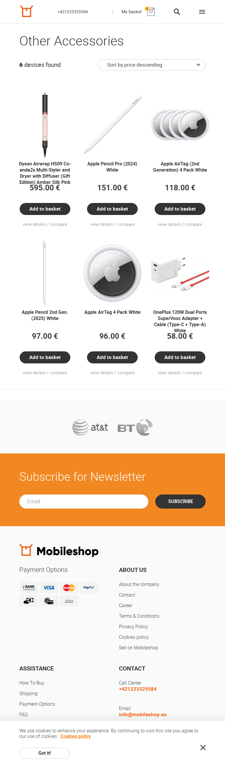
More (69, 601)
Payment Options (37, 704)
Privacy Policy (133, 626)
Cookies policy (134, 637)
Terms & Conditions (139, 616)
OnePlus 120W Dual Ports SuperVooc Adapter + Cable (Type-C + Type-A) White (180, 321)
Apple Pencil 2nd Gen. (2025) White (45, 315)
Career (125, 605)
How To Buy (31, 683)
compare (58, 224)
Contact (127, 595)
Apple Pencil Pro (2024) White (112, 167)
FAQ (23, 714)
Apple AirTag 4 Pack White (112, 312)
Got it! (44, 753)
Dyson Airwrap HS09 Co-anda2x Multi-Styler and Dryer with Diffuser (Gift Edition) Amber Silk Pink (45, 173)
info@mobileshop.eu (143, 714)
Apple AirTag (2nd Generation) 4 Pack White (180, 167)
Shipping (28, 693)
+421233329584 (72, 11)
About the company (139, 584)
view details (34, 224)
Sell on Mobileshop (138, 648)
